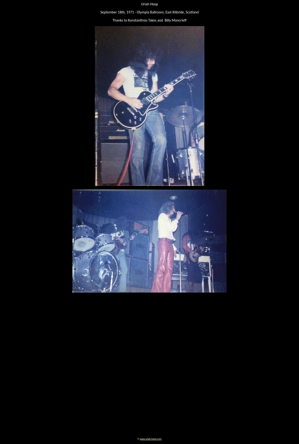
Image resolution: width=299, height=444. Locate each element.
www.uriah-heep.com (150, 439)
